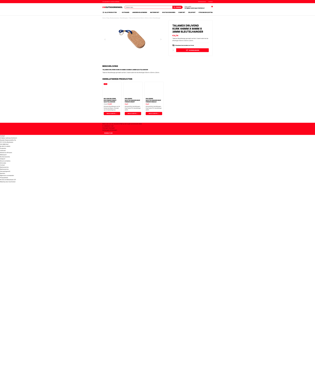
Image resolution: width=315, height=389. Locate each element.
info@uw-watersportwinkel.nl (194, 8)
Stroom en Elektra (206, 12)
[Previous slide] (105, 248)
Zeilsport (192, 12)
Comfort (181, 12)
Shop (107, 18)
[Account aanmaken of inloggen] (207, 7)
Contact (210, 1)
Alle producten (109, 12)
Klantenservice (202, 1)
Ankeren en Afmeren (139, 12)
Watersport (154, 12)
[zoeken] (177, 7)
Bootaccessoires (168, 12)
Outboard (125, 12)
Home (103, 18)
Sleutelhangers (124, 18)
